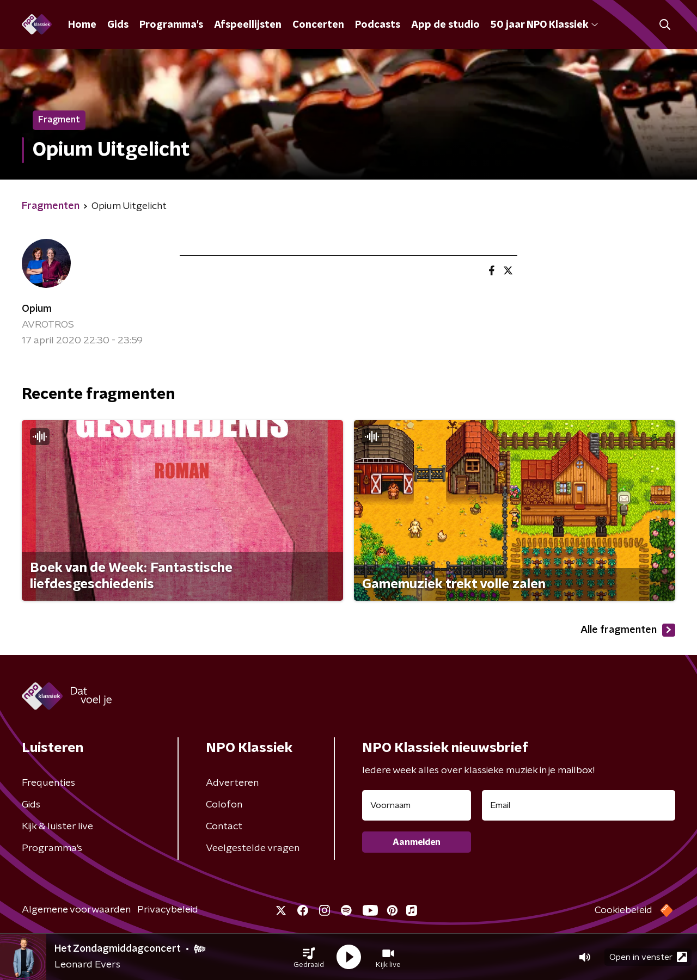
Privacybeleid (167, 910)
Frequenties (48, 783)
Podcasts (377, 25)
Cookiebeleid (623, 910)
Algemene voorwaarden (76, 910)
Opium (37, 309)
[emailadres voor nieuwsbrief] (578, 805)
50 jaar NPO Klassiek (544, 25)
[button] (308, 957)
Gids (118, 25)
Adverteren (232, 783)
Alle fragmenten (627, 630)
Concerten (318, 25)
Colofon (224, 805)
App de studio (445, 25)
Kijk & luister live (57, 826)
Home (82, 25)
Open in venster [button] (648, 957)
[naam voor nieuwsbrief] (416, 805)
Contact (224, 826)
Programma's (171, 25)
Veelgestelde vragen (252, 848)
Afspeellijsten (248, 25)
